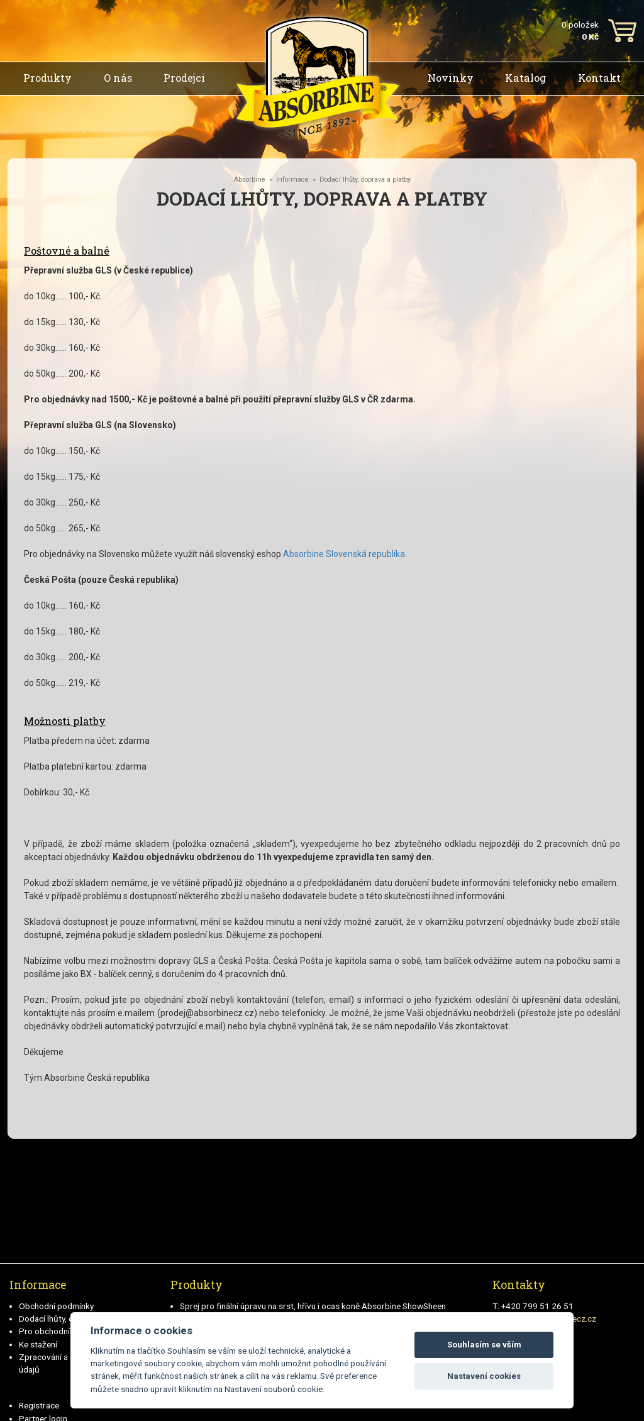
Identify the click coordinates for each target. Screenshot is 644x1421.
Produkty (47, 77)
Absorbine (249, 179)
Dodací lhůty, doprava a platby (365, 179)
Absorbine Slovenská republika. (345, 554)
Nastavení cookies (484, 1376)
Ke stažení (38, 1344)
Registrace (39, 1405)
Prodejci (184, 77)
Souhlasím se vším (484, 1344)
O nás (118, 77)
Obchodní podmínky (56, 1306)
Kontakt (599, 77)
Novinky (451, 77)
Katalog (525, 77)
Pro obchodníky (48, 1331)
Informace (292, 179)
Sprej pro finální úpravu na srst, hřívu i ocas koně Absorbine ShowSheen (313, 1306)
